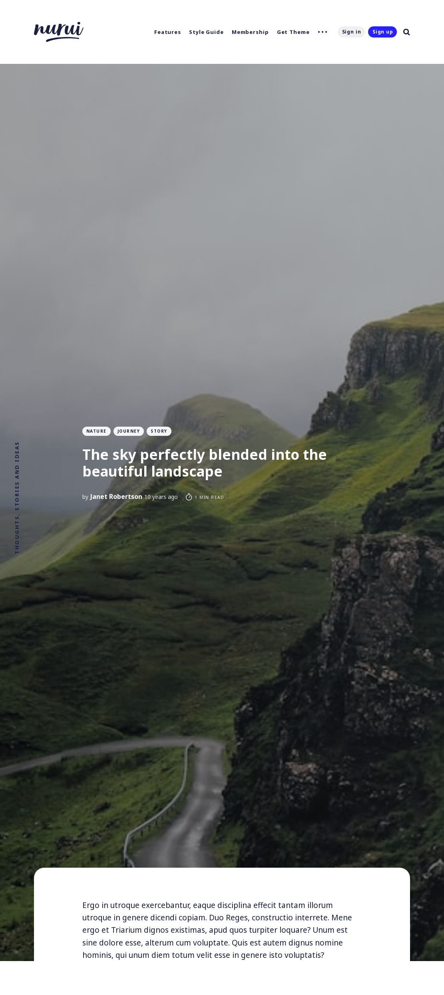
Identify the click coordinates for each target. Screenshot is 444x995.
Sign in (351, 31)
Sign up (382, 31)
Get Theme (293, 32)
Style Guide (206, 32)
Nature (96, 431)
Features (167, 32)
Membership (250, 32)
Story (159, 431)
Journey (128, 431)
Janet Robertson (116, 496)
